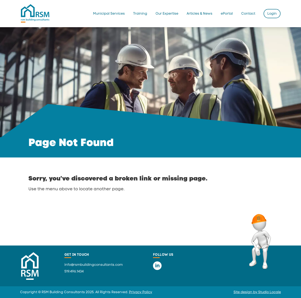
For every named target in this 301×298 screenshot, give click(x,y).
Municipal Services (109, 13)
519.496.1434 (74, 271)
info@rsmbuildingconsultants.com (93, 264)
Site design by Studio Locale (257, 292)
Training (140, 13)
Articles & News (199, 13)
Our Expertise (167, 13)
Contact (248, 13)
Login (272, 13)
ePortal (227, 13)
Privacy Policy (140, 292)
